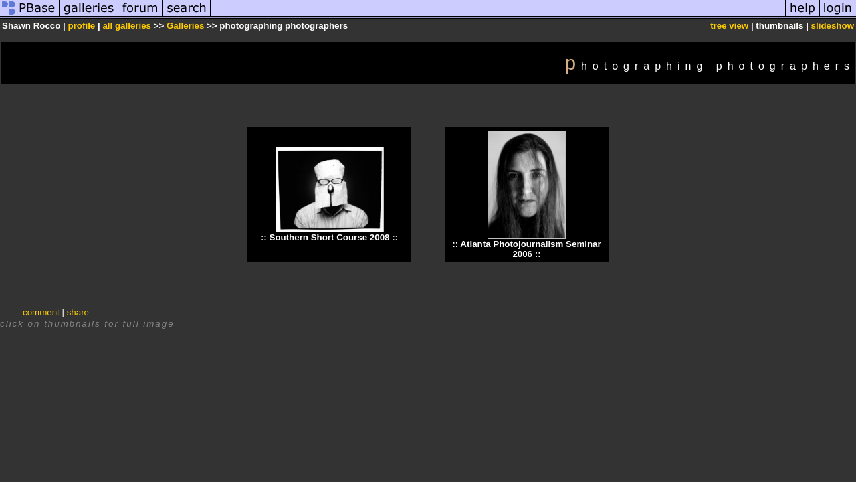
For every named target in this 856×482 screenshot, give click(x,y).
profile (82, 26)
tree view (729, 26)
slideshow (832, 26)
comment (41, 312)
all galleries (126, 26)
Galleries (185, 26)
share (78, 312)
